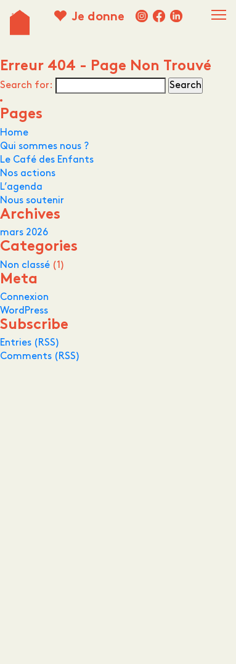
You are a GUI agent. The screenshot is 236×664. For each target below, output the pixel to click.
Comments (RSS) (40, 356)
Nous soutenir (32, 200)
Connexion (24, 297)
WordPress (24, 310)
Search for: (26, 85)
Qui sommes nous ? (44, 146)
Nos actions (27, 173)
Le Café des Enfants (47, 159)
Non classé (25, 265)
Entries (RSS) (30, 342)
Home (14, 132)
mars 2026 (24, 232)
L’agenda (21, 187)
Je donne (97, 17)
